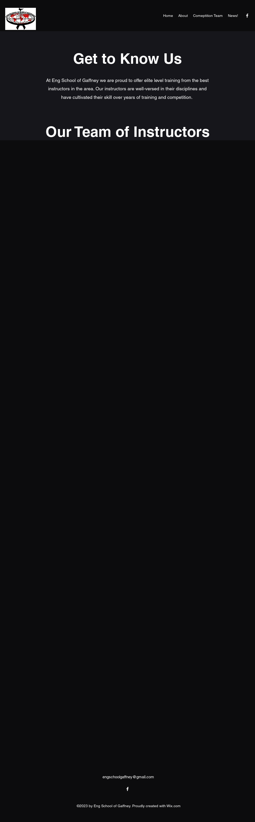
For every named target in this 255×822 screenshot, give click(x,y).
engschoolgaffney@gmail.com (128, 777)
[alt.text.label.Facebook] (247, 15)
